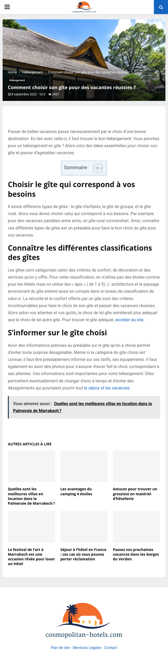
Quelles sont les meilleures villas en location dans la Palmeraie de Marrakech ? (31, 496)
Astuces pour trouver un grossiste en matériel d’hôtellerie (135, 493)
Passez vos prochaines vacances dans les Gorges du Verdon (136, 554)
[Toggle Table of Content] (95, 168)
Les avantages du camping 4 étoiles (76, 491)
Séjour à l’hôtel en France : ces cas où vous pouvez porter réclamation (83, 554)
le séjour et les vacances (107, 388)
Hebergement (17, 80)
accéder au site (129, 319)
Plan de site (60, 648)
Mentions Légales (87, 648)
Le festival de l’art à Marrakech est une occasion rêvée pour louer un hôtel (31, 556)
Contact (110, 648)
